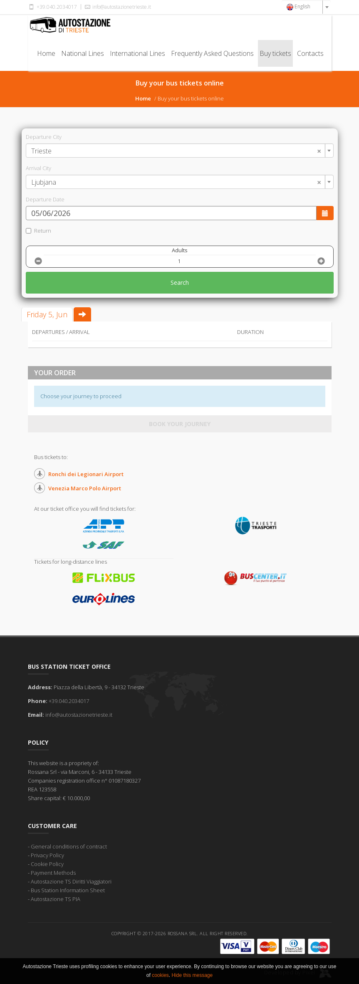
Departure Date (45, 199)
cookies (160, 975)
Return (38, 230)
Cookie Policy (47, 864)
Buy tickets (275, 53)
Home (46, 53)
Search (180, 282)
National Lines (82, 53)
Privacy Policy (47, 855)
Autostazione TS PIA (55, 899)
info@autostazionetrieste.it (117, 6)
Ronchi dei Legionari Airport (86, 474)
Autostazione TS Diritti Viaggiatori (71, 881)
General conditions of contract (69, 846)
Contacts (310, 53)
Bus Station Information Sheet (68, 890)
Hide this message (192, 975)
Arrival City (38, 168)
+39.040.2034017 (52, 6)
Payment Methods (53, 872)
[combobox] (306, 7)
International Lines (137, 53)
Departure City (44, 137)
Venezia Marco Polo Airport (84, 488)
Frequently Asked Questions (212, 53)
